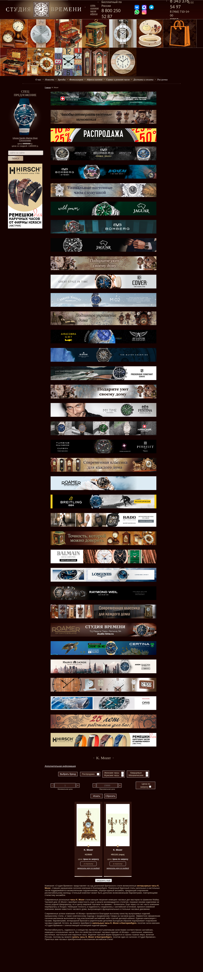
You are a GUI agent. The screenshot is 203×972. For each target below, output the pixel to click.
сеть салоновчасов (94, 8)
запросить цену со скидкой (88, 868)
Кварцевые (136, 773)
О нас (38, 79)
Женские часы (111, 773)
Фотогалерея (76, 79)
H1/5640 (88, 854)
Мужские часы (111, 775)
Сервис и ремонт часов (118, 79)
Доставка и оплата (144, 79)
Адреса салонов (94, 79)
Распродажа (88, 774)
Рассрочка (162, 79)
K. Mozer (88, 850)
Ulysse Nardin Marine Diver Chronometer (25, 139)
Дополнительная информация (60, 766)
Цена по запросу (145, 785)
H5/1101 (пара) (117, 854)
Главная (48, 87)
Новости (49, 79)
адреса (94, 14)
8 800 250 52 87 (111, 13)
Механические (136, 775)
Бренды (61, 79)
